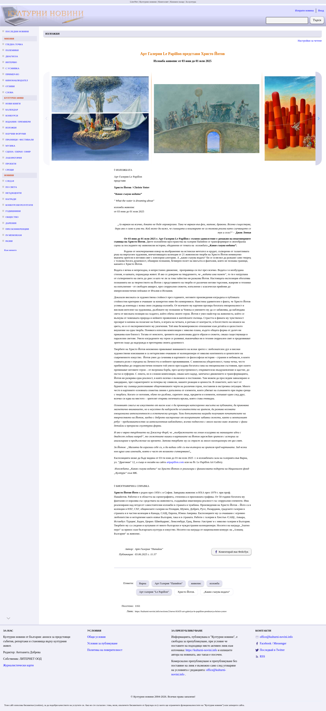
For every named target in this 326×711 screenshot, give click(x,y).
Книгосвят (163, 1)
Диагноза (11, 56)
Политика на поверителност (105, 650)
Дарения (10, 223)
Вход (321, 10)
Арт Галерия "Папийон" (169, 583)
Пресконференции (17, 229)
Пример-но (12, 74)
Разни (9, 241)
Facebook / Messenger (273, 643)
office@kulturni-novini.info (276, 636)
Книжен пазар (177, 1)
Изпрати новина (304, 10)
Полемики (12, 50)
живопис (196, 583)
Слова (9, 92)
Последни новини (17, 31)
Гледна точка (14, 44)
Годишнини (13, 211)
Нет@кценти (13, 193)
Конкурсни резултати (19, 205)
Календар (11, 109)
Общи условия (96, 636)
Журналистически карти (18, 665)
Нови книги (12, 103)
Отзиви (10, 86)
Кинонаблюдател (16, 80)
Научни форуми (15, 133)
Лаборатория (13, 157)
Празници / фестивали (19, 139)
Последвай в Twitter (272, 650)
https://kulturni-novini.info (202, 650)
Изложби (10, 127)
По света (11, 187)
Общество (11, 217)
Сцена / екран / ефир (18, 151)
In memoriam (13, 235)
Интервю (11, 62)
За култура (191, 1)
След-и (9, 181)
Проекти (10, 163)
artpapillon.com (175, 462)
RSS (262, 656)
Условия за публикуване (102, 643)
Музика (10, 145)
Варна (142, 583)
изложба (214, 583)
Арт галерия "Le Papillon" (154, 591)
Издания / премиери (18, 121)
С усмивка (12, 68)
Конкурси (11, 115)
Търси (317, 20)
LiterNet (134, 1)
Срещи (9, 169)
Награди (10, 199)
